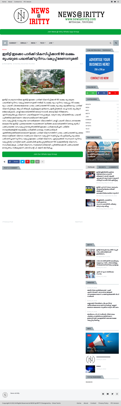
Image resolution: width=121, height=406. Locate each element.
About (10, 2)
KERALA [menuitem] (23, 43)
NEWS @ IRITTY (36, 403)
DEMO (98, 366)
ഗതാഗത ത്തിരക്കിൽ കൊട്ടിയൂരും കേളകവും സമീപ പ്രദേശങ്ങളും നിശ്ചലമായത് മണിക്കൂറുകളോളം (107, 263)
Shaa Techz (56, 403)
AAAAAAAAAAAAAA (103, 357)
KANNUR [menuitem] (12, 43)
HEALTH (102, 104)
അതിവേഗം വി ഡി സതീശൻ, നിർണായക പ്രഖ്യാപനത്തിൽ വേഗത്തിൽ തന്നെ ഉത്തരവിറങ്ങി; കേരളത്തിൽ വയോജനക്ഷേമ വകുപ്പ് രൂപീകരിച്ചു (101, 317)
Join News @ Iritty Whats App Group (61, 31)
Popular (91, 167)
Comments (113, 167)
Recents (102, 167)
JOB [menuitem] (50, 43)
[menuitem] (5, 43)
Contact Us (18, 2)
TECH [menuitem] (42, 43)
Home (4, 2)
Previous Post (8, 222)
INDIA (102, 107)
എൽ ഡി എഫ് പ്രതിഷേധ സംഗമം (105, 273)
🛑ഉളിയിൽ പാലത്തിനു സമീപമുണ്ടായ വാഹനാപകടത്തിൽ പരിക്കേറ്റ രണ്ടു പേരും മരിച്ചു (106, 203)
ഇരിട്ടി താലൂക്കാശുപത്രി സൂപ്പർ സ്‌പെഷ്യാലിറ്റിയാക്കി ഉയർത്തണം (107, 252)
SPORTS (102, 126)
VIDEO (102, 132)
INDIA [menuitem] (33, 43)
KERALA (102, 123)
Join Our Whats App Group (43, 154)
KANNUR (102, 120)
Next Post (78, 222)
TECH (102, 129)
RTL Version (27, 2)
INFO (102, 110)
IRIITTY (102, 113)
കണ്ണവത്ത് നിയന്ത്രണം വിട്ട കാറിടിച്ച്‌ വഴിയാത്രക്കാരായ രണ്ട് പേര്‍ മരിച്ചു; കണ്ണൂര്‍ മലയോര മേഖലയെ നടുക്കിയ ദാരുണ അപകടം (103, 305)
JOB (102, 117)
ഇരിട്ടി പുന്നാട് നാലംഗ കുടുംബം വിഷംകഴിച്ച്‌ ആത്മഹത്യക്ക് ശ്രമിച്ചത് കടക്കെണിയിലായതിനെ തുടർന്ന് (107, 190)
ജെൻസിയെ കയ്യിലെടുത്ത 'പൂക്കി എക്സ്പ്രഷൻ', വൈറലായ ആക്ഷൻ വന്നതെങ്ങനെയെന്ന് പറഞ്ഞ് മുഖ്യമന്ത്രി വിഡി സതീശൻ (101, 152)
